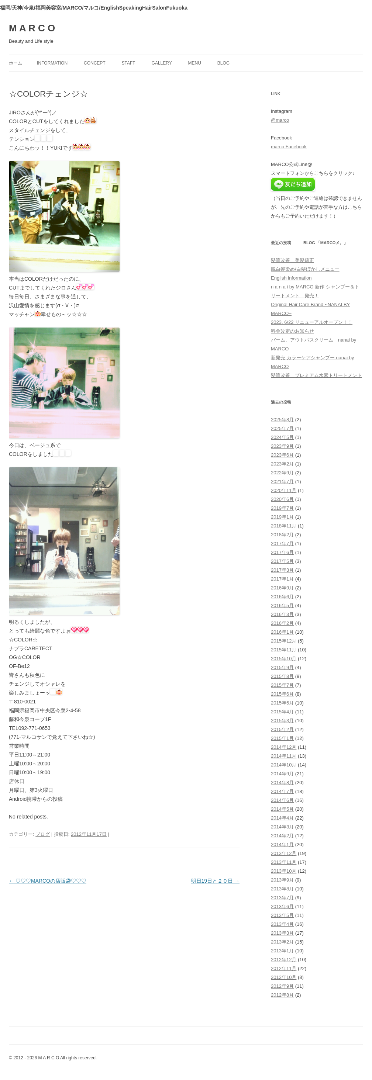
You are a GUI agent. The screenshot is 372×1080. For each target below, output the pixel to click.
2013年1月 (282, 950)
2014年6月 (282, 800)
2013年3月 (282, 933)
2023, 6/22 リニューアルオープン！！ (311, 322)
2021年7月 (282, 481)
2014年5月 (282, 809)
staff (128, 63)
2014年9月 (282, 773)
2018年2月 (282, 534)
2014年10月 (283, 765)
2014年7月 (282, 791)
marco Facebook (289, 146)
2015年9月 (282, 667)
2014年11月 (283, 756)
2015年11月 (283, 649)
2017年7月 (282, 543)
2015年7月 (282, 685)
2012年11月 (283, 968)
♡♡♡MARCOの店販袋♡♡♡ (47, 881)
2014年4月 (282, 818)
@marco (280, 120)
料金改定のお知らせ (292, 331)
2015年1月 (282, 738)
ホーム (15, 63)
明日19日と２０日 (215, 881)
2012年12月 (283, 959)
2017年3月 (282, 570)
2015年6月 (282, 694)
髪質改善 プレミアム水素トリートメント (316, 375)
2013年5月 (282, 915)
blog (223, 63)
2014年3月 (282, 827)
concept (95, 63)
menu (194, 63)
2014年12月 (283, 747)
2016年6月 (282, 596)
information (52, 63)
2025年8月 (282, 419)
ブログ (42, 834)
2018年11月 (283, 526)
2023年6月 (282, 455)
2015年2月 (282, 729)
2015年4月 (282, 711)
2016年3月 (282, 614)
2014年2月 (282, 835)
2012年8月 (282, 995)
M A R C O (32, 28)
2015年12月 (283, 641)
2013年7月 (282, 897)
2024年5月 (282, 437)
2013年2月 (282, 942)
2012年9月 (282, 986)
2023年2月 (282, 464)
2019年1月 (282, 517)
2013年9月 (282, 880)
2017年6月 (282, 552)
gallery (162, 63)
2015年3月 (282, 720)
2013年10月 (283, 871)
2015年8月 (282, 676)
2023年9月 (282, 446)
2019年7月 (282, 508)
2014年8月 (282, 782)
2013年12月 (283, 853)
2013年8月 (282, 889)
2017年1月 (282, 579)
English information (291, 278)
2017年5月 (282, 561)
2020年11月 (283, 490)
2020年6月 (282, 499)
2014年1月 (282, 844)
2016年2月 (282, 623)
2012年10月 (283, 977)
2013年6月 (282, 906)
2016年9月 (282, 588)
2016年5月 (282, 605)
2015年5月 (282, 703)
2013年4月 (282, 924)
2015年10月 (283, 658)
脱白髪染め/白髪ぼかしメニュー (305, 269)
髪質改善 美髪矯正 (292, 260)
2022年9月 (282, 472)
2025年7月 (282, 428)
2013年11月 (283, 862)
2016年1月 (282, 632)
